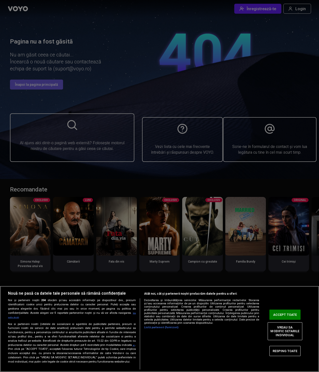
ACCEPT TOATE (285, 312)
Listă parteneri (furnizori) (161, 323)
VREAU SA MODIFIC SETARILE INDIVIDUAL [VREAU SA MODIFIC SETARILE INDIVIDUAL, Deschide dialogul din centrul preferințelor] (284, 329)
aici (10, 345)
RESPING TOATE (285, 349)
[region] (159, 327)
